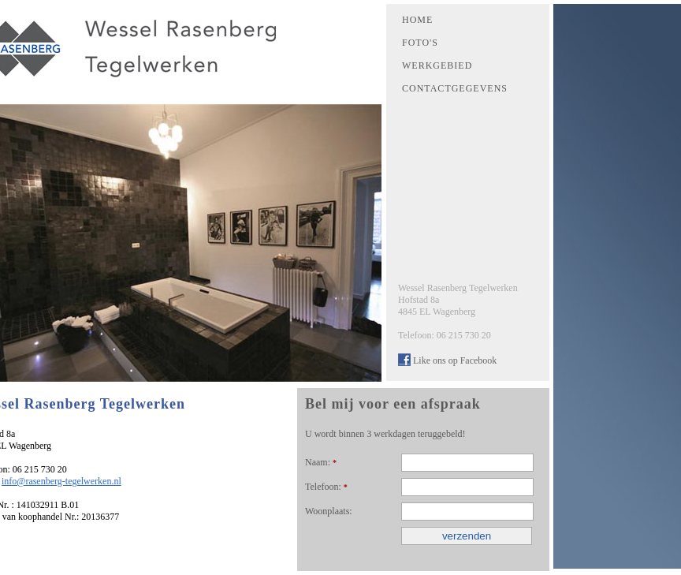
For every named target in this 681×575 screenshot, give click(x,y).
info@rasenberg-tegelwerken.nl (61, 481)
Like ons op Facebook (455, 360)
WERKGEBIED (437, 65)
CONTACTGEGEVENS (455, 88)
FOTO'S (420, 42)
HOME (417, 19)
